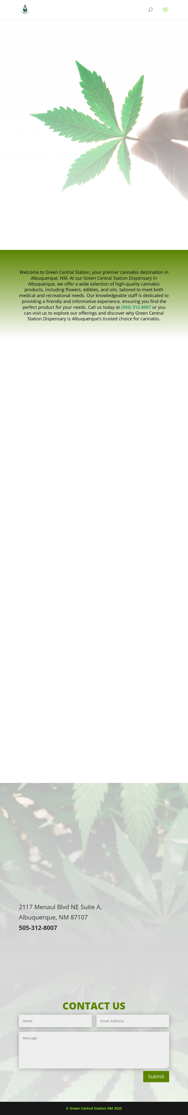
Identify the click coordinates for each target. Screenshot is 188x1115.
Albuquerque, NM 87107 (53, 917)
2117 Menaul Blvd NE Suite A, (60, 907)
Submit (156, 1076)
